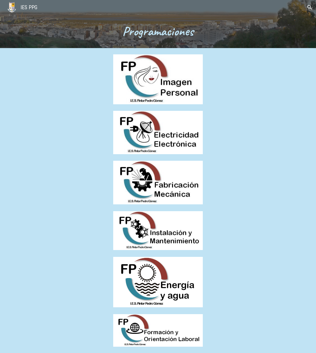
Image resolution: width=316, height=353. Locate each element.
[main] (158, 31)
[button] (309, 7)
